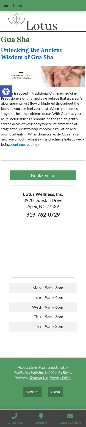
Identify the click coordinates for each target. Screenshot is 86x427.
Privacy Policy (60, 377)
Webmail (32, 392)
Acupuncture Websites (34, 367)
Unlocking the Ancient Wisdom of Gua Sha (31, 54)
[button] (6, 91)
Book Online (43, 175)
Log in (55, 392)
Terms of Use (39, 377)
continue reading (25, 144)
